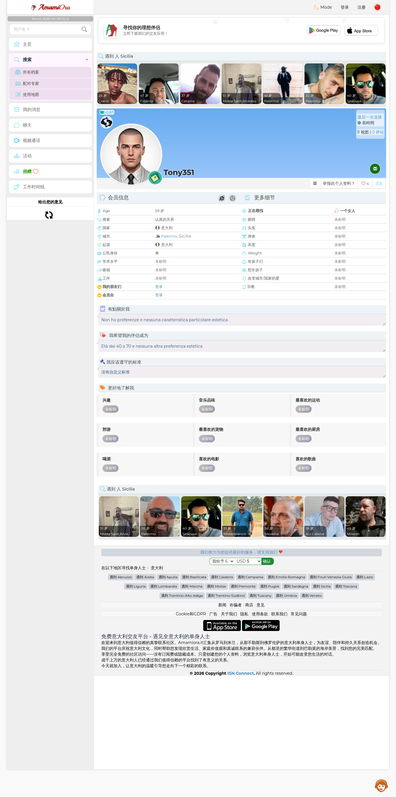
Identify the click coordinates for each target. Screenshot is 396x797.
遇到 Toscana (346, 707)
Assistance (381, 785)
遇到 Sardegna (296, 707)
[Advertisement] (241, 30)
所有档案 (27, 72)
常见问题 (299, 734)
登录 (345, 7)
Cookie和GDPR (191, 734)
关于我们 (229, 734)
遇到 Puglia (269, 707)
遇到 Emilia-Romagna (286, 698)
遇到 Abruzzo (121, 698)
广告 (213, 734)
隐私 (244, 734)
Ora (50, 7)
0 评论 (378, 132)
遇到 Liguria (136, 707)
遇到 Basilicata (194, 698)
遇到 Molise (216, 707)
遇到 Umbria (286, 716)
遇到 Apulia (168, 698)
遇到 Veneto (312, 716)
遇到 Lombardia (163, 707)
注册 (362, 7)
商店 (249, 725)
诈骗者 (236, 725)
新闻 (222, 725)
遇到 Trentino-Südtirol (226, 716)
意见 (260, 725)
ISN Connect (241, 794)
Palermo (169, 236)
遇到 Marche (192, 707)
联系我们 (279, 734)
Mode (323, 7)
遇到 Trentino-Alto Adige (182, 716)
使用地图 (27, 94)
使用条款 (260, 734)
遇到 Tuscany (261, 716)
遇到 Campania (250, 698)
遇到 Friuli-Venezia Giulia (331, 698)
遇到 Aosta (145, 698)
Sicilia (185, 236)
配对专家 (27, 83)
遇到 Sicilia (322, 707)
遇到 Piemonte (243, 707)
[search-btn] (84, 29)
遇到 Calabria (222, 698)
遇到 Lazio (364, 698)
